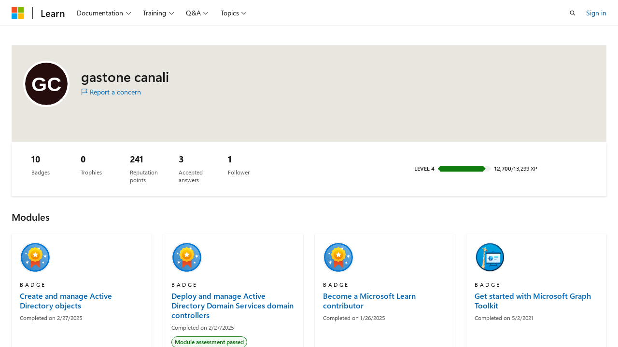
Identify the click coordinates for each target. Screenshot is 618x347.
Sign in (596, 12)
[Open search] (572, 13)
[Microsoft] (18, 13)
